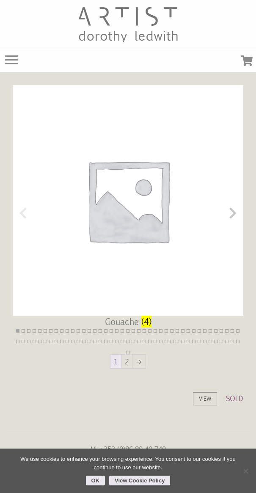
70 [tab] (171, 341)
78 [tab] (215, 341)
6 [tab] (45, 331)
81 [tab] (232, 341)
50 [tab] (61, 341)
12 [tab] (78, 331)
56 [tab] (94, 341)
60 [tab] (116, 341)
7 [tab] (50, 331)
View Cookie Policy (140, 480)
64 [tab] (138, 341)
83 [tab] (127, 352)
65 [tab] (144, 341)
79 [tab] (221, 341)
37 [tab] (215, 331)
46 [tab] (39, 341)
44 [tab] (28, 341)
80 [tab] (226, 341)
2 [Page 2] (127, 361)
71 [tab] (177, 341)
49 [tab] (56, 341)
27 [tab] (160, 331)
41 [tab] (237, 331)
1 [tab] (17, 331)
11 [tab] (72, 331)
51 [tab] (67, 341)
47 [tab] (45, 341)
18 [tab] (111, 331)
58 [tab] (105, 341)
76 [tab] (204, 341)
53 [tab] (78, 341)
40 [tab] (232, 331)
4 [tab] (34, 331)
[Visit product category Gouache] (128, 212)
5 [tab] (39, 331)
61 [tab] (122, 341)
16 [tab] (100, 331)
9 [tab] (61, 331)
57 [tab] (100, 341)
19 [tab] (116, 331)
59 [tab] (111, 341)
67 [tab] (155, 341)
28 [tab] (166, 331)
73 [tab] (188, 341)
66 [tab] (149, 341)
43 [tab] (23, 341)
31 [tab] (182, 331)
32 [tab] (188, 331)
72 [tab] (182, 341)
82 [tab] (237, 341)
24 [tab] (144, 331)
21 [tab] (127, 331)
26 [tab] (155, 331)
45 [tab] (34, 341)
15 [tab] (94, 331)
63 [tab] (133, 341)
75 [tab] (199, 341)
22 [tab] (133, 331)
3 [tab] (28, 331)
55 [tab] (89, 341)
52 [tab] (72, 341)
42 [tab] (17, 341)
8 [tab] (56, 331)
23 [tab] (138, 331)
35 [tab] (204, 331)
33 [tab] (193, 331)
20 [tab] (122, 331)
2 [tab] (23, 331)
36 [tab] (210, 331)
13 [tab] (83, 331)
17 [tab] (105, 331)
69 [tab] (166, 341)
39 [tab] (226, 331)
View (205, 398)
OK (95, 480)
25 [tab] (149, 331)
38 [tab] (221, 331)
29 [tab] (171, 331)
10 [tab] (67, 331)
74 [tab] (193, 341)
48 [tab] (50, 341)
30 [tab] (177, 331)
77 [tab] (210, 341)
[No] (245, 471)
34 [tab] (199, 331)
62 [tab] (127, 341)
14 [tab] (89, 331)
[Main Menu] (11, 61)
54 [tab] (83, 341)
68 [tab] (160, 341)
